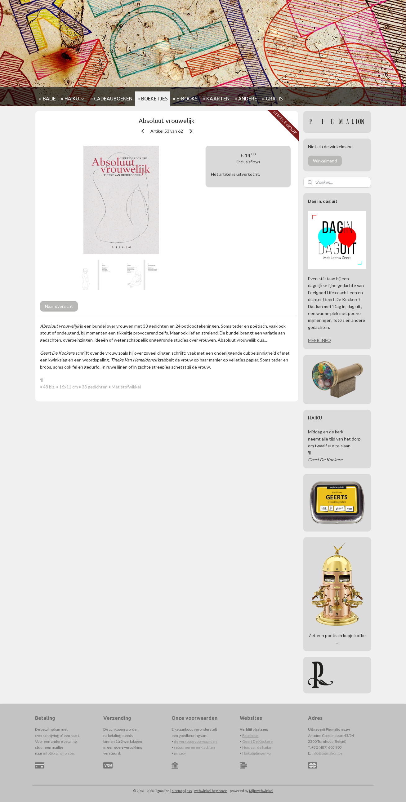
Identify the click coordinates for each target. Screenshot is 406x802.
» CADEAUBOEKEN (111, 98)
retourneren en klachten (194, 747)
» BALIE (47, 98)
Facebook (250, 735)
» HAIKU (73, 98)
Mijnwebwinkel (261, 791)
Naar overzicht (59, 306)
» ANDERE (245, 98)
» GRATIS (272, 98)
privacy (180, 753)
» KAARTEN (216, 98)
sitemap (178, 791)
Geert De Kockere (257, 741)
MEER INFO (319, 340)
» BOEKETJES (152, 98)
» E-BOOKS (185, 98)
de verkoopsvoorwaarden (195, 741)
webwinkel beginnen (210, 791)
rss (189, 791)
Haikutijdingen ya (256, 753)
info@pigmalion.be (58, 753)
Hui (245, 747)
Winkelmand (325, 160)
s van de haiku (259, 747)
